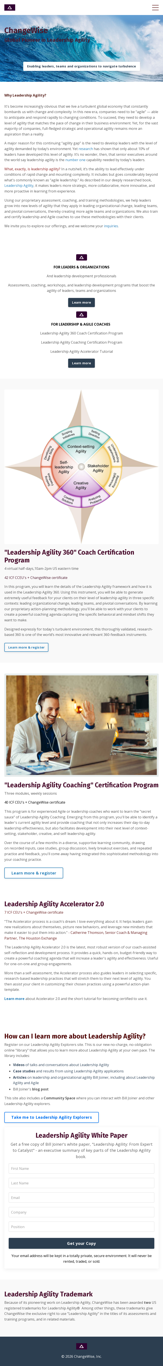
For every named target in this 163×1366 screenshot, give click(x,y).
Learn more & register (26, 647)
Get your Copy (81, 1243)
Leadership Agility (18, 185)
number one (75, 159)
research (86, 148)
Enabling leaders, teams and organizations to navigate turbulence (81, 66)
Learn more (81, 302)
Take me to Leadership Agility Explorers (51, 1117)
